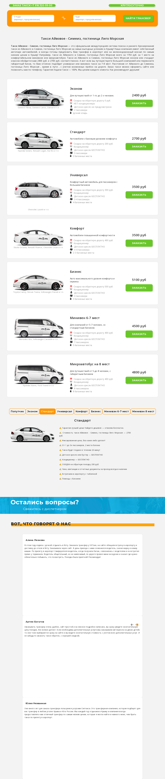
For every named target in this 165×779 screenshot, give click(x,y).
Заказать (139, 103)
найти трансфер (138, 18)
